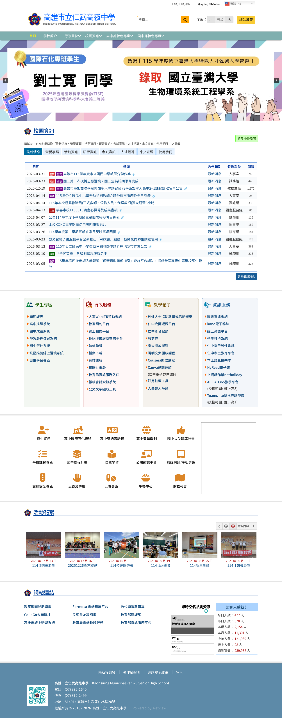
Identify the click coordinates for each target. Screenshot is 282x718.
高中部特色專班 (118, 35)
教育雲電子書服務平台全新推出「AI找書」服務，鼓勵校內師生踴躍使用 (105, 239)
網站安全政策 (158, 672)
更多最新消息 (246, 276)
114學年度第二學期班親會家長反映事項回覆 (84, 231)
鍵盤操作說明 (247, 138)
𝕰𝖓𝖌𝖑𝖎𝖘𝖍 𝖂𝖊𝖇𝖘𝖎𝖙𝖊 (209, 4)
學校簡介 (50, 35)
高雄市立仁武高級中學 (109, 707)
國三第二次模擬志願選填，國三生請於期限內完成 (94, 180)
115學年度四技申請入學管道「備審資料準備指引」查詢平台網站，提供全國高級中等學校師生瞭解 (125, 263)
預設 (220, 19)
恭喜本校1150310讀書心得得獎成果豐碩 (85, 209)
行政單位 (71, 35)
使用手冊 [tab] (165, 151)
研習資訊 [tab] (90, 151)
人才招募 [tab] (128, 151)
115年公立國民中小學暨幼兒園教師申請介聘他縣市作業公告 (100, 246)
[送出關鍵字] (185, 19)
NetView (159, 707)
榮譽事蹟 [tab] (52, 151)
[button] (5, 80)
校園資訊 (92, 35)
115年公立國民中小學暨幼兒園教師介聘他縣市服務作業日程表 (102, 195)
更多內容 (243, 526)
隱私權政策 (106, 672)
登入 (179, 672)
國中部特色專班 (149, 35)
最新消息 (214, 173)
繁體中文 (233, 4)
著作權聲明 (131, 672)
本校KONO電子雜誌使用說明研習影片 (77, 224)
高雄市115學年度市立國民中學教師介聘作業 (92, 173)
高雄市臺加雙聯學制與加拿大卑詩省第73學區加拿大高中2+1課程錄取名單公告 (118, 188)
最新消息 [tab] (33, 151)
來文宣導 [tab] (146, 151)
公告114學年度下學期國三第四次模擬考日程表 (86, 217)
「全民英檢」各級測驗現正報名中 (78, 253)
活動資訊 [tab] (71, 151)
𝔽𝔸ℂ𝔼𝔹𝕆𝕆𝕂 (181, 4)
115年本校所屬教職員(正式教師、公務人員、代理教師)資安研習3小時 (101, 202)
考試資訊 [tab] (109, 151)
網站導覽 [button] (246, 19)
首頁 (32, 35)
